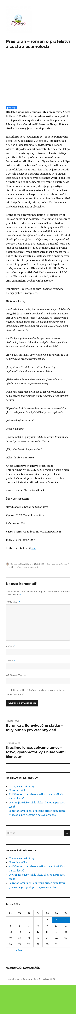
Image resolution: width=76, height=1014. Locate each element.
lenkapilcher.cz (13, 1008)
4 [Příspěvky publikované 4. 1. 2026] (65, 948)
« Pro (19, 979)
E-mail (11, 690)
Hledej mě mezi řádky (21, 815)
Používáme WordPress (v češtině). (39, 1008)
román (29, 596)
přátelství (21, 596)
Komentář (13, 631)
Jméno (11, 675)
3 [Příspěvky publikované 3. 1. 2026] (56, 948)
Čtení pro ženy (53, 593)
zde (33, 577)
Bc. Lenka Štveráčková (20, 593)
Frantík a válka (18, 819)
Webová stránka (16, 704)
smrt (36, 596)
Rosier (64, 593)
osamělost (11, 596)
